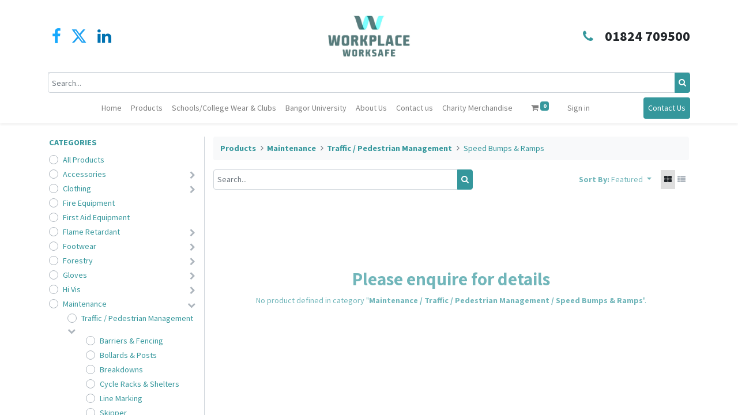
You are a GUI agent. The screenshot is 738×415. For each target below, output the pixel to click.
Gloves (75, 275)
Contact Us (665, 108)
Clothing (77, 188)
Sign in (578, 108)
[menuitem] (111, 108)
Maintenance (85, 304)
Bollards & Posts (128, 355)
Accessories (84, 174)
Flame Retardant (91, 232)
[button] (631, 179)
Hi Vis (72, 289)
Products (238, 148)
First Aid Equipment (96, 217)
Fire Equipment (89, 203)
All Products (83, 159)
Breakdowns (121, 369)
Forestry (78, 260)
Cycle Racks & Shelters (139, 384)
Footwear (79, 246)
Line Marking (121, 398)
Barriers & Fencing (131, 340)
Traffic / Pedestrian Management (137, 318)
